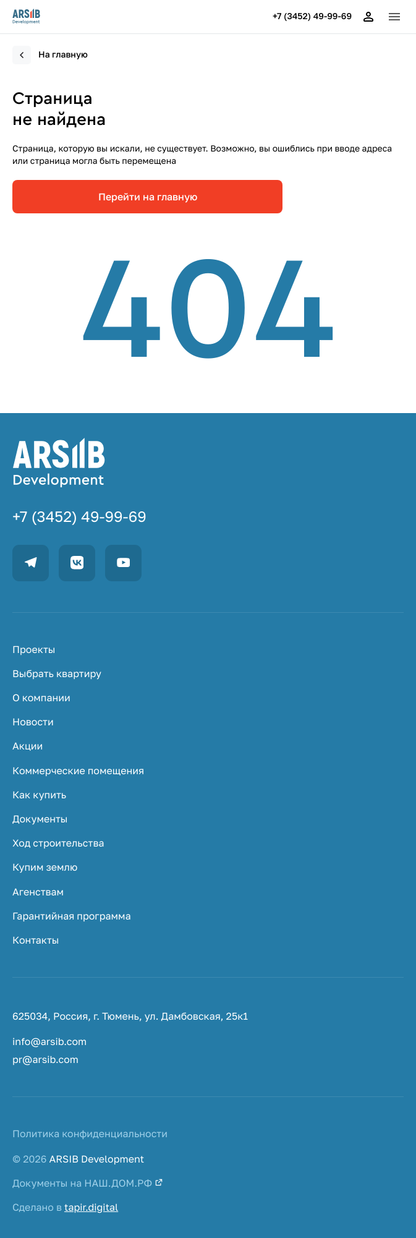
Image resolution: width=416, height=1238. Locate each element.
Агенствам (38, 892)
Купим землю (44, 867)
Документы (40, 819)
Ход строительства (58, 843)
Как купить (39, 795)
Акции (27, 746)
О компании (41, 698)
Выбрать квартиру (56, 674)
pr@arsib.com (45, 1059)
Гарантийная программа (71, 916)
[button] (394, 16)
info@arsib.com (49, 1042)
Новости (33, 722)
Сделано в (65, 1207)
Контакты (35, 940)
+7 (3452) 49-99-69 (312, 17)
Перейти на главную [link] (147, 196)
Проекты (33, 649)
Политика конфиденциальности (90, 1134)
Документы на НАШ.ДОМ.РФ (87, 1183)
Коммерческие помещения (78, 771)
